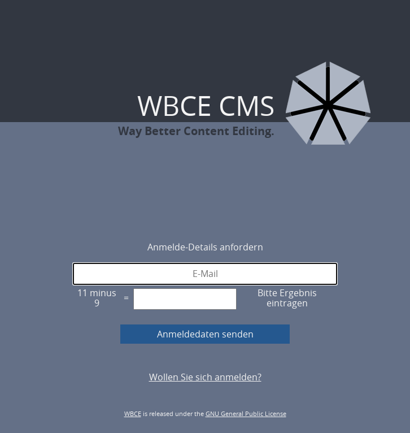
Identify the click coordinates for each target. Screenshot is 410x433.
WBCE (132, 413)
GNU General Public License (246, 413)
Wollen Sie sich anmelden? (205, 377)
